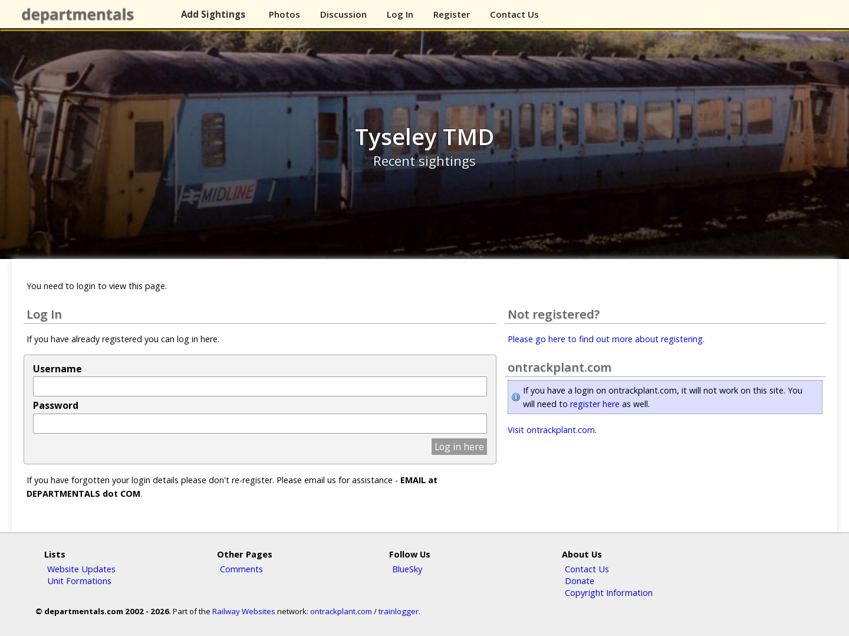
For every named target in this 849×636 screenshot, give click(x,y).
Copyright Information (609, 592)
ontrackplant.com (341, 611)
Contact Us (514, 14)
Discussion (343, 14)
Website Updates (81, 569)
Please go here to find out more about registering (605, 339)
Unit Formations (79, 580)
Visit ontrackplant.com (551, 429)
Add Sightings (213, 14)
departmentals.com (80, 14)
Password (55, 405)
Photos (284, 14)
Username (57, 368)
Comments (241, 569)
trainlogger (399, 611)
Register (451, 14)
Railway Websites (243, 611)
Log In (400, 14)
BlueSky (407, 569)
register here (595, 403)
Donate (579, 580)
